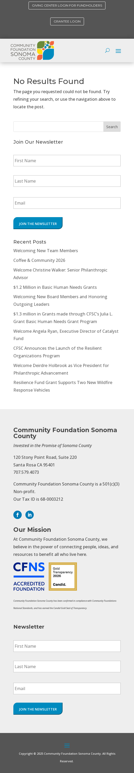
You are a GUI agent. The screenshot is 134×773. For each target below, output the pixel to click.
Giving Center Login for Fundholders (67, 5)
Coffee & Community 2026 (39, 260)
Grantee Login (67, 21)
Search (112, 126)
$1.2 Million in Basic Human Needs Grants (55, 287)
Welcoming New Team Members (45, 250)
